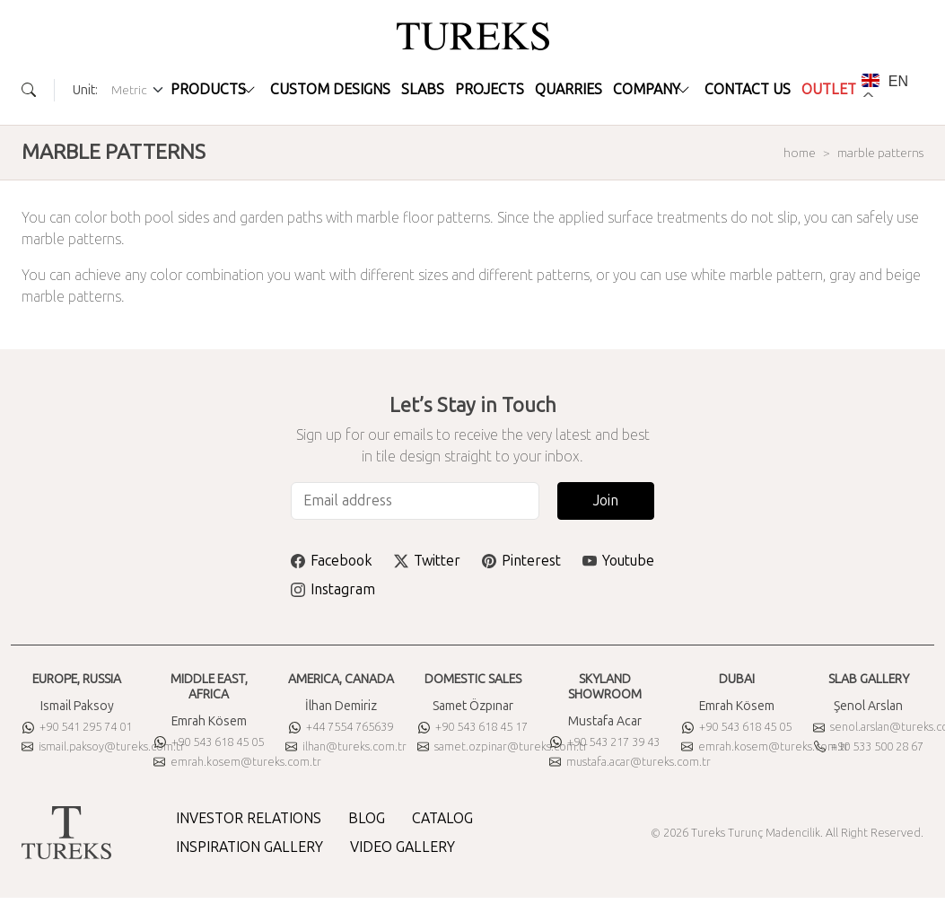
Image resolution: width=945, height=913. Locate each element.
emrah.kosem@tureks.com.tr (237, 761)
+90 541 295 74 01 (77, 726)
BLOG (366, 818)
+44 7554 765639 (341, 726)
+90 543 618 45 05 (209, 742)
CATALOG (442, 818)
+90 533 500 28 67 (868, 746)
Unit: (85, 90)
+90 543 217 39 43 (605, 742)
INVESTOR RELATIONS (248, 818)
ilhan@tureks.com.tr (346, 746)
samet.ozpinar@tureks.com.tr (502, 746)
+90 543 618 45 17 (473, 726)
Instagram (333, 589)
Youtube (618, 560)
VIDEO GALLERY (402, 847)
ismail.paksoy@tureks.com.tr (103, 746)
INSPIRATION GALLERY (249, 847)
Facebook (331, 560)
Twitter (427, 560)
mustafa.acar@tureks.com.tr (630, 761)
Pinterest (521, 560)
